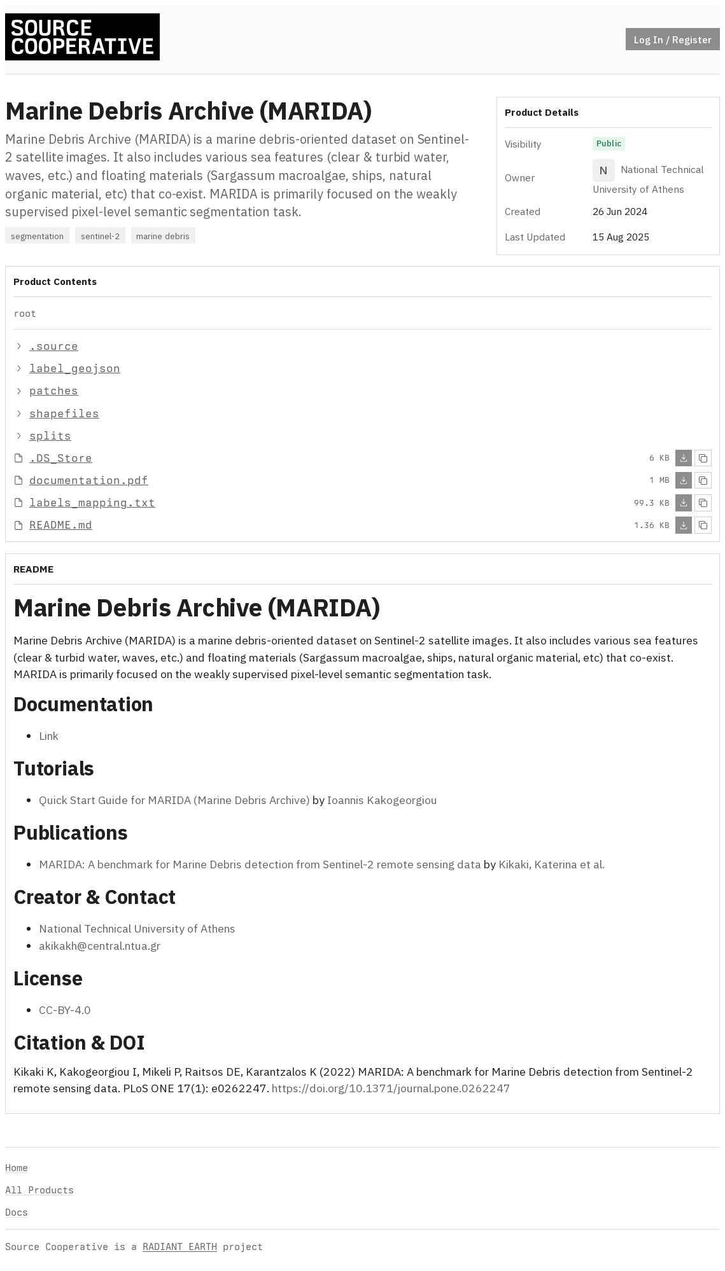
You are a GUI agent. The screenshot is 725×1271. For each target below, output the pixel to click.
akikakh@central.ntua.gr (99, 945)
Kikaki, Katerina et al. (551, 864)
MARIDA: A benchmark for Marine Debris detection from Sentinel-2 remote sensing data (260, 864)
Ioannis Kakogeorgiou (382, 800)
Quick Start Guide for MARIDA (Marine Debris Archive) (174, 800)
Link (49, 735)
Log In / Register (673, 39)
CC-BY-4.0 (65, 1009)
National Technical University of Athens (137, 928)
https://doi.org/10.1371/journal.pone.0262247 (391, 1088)
